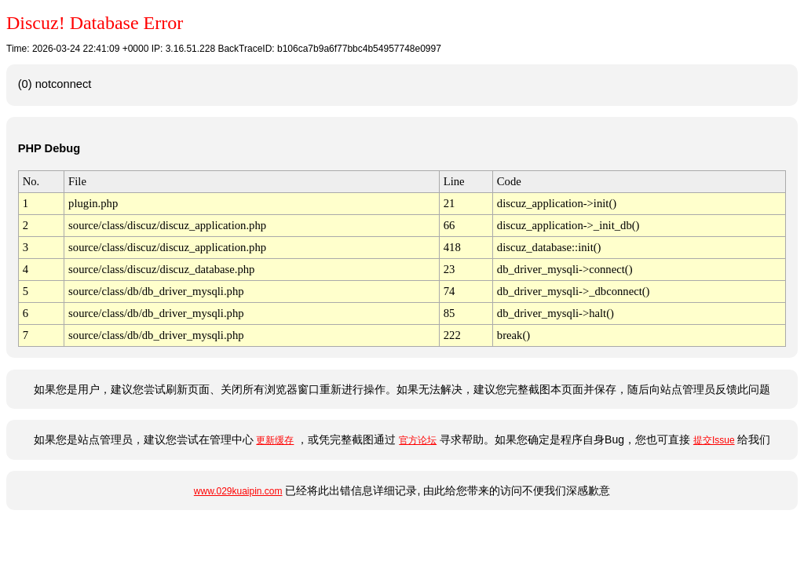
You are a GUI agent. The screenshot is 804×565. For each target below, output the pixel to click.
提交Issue (714, 440)
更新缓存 (275, 440)
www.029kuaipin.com (238, 491)
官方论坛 (418, 440)
